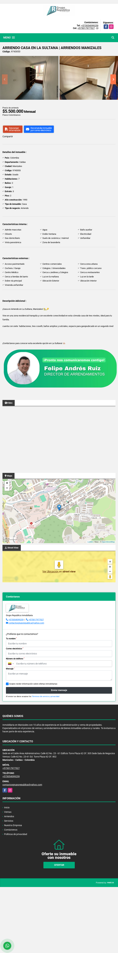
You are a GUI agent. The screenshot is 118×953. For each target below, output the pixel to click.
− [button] (7, 488)
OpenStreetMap (108, 542)
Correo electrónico (14, 648)
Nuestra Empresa (13, 825)
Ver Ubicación (50, 571)
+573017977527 (86, 28)
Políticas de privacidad (15, 834)
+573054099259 (89, 25)
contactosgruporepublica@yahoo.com (26, 623)
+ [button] (7, 483)
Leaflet (90, 542)
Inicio (7, 807)
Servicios (8, 821)
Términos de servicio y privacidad (45, 696)
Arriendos (9, 816)
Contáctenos (10, 829)
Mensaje (10, 668)
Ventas (7, 812)
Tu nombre (11, 638)
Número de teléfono (15, 658)
